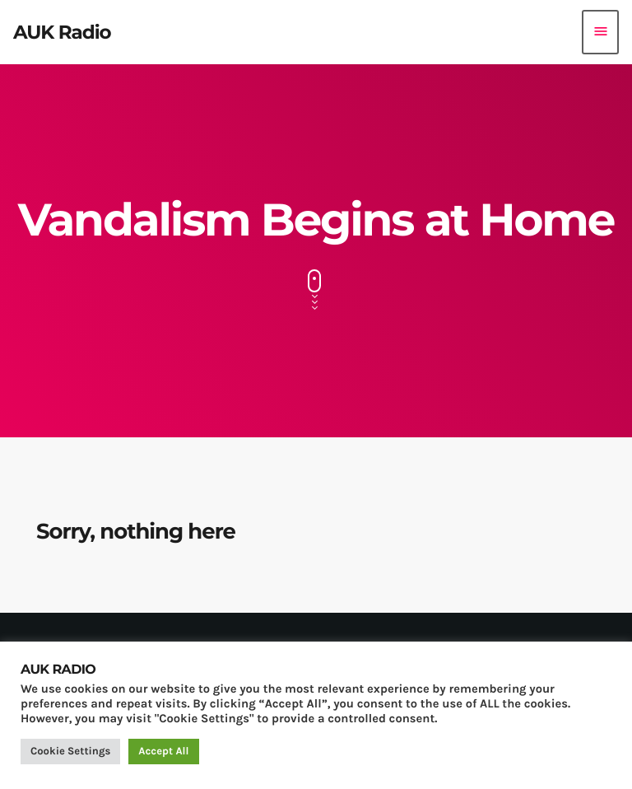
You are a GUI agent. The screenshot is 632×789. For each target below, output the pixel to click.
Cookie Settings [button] (70, 751)
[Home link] (62, 32)
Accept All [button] (163, 751)
